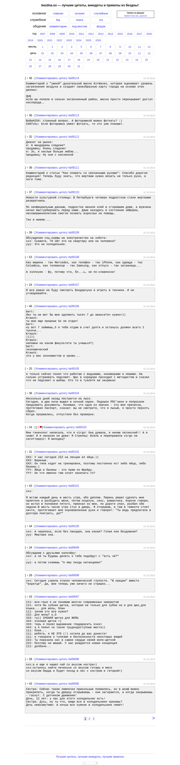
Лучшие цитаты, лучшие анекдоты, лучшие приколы (90, 756)
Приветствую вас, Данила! (135, 16)
